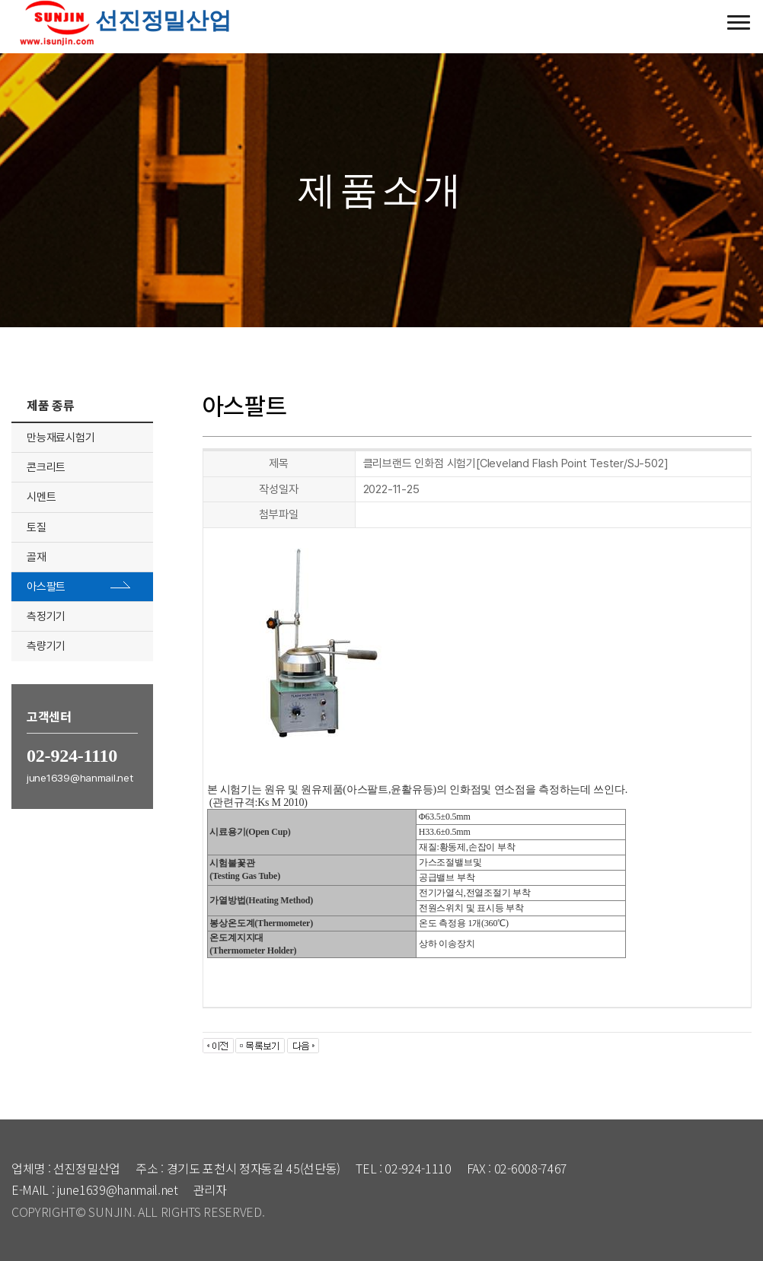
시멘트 (41, 497)
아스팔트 (46, 587)
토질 (36, 527)
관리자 (210, 1189)
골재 (36, 557)
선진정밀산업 (121, 20)
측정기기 (46, 616)
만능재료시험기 (61, 437)
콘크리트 (46, 467)
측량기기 (46, 646)
